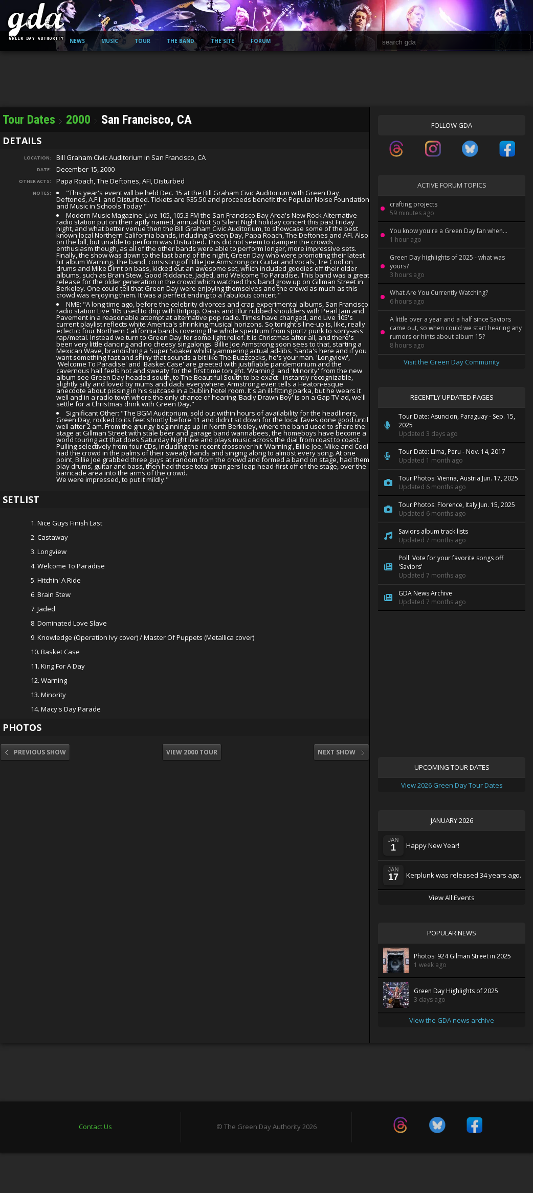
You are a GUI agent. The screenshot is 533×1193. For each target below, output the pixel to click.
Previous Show (35, 752)
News (77, 40)
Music (109, 40)
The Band (180, 40)
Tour (142, 40)
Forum (261, 40)
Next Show (341, 752)
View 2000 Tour (191, 752)
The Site (222, 40)
